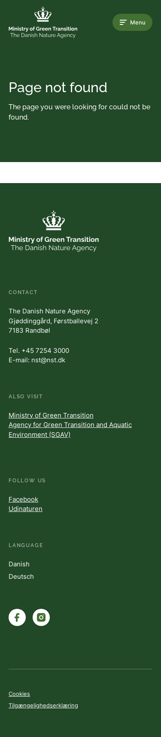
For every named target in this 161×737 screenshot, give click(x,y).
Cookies (19, 693)
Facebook (23, 499)
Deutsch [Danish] (21, 576)
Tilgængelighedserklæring (43, 705)
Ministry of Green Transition (51, 415)
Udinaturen (26, 509)
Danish (19, 564)
